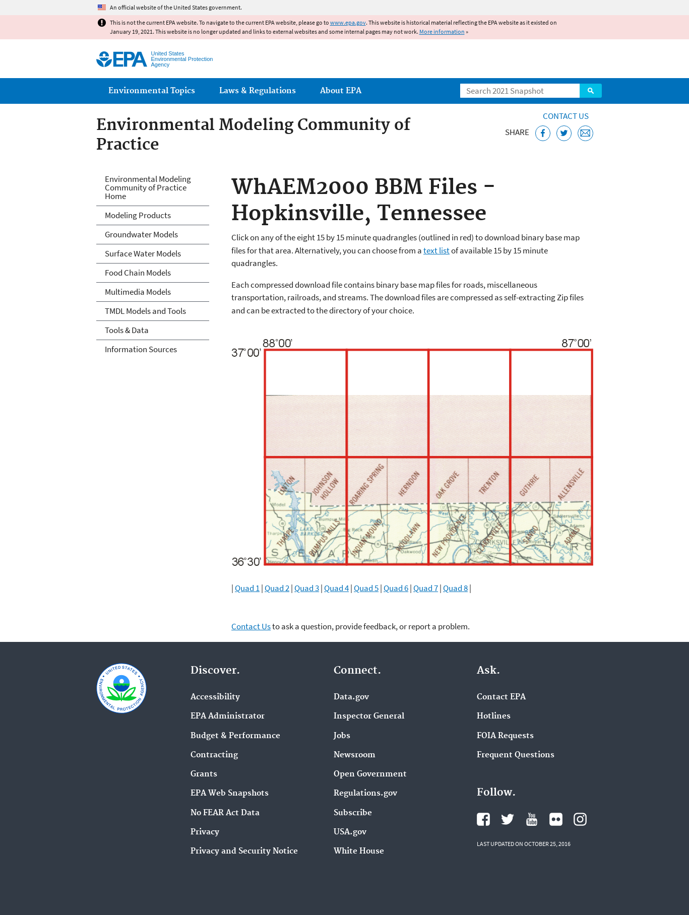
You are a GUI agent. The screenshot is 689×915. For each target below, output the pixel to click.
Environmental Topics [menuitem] (151, 91)
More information (442, 31)
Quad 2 (277, 588)
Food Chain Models (138, 272)
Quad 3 (306, 588)
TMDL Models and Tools (145, 310)
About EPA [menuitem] (340, 91)
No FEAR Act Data (225, 813)
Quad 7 (425, 588)
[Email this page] (585, 133)
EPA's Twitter (507, 819)
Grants (204, 774)
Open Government (370, 774)
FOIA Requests (505, 736)
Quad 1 (247, 588)
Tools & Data (127, 330)
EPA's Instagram (580, 819)
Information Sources (141, 349)
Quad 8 (455, 588)
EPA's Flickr (555, 819)
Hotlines (494, 716)
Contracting (214, 755)
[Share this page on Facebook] (543, 133)
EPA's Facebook (483, 819)
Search (591, 91)
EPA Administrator (228, 716)
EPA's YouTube (531, 819)
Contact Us (566, 115)
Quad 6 (396, 588)
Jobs (342, 736)
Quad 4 (336, 588)
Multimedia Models (138, 291)
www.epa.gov (348, 22)
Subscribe (353, 813)
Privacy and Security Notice (244, 851)
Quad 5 (366, 588)
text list (436, 250)
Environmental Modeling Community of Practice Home (148, 187)
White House (359, 851)
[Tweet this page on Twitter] (564, 133)
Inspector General (369, 716)
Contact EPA (501, 697)
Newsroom (354, 755)
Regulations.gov (365, 793)
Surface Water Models (143, 253)
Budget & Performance (235, 736)
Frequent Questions (515, 755)
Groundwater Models (141, 234)
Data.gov (351, 697)
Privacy (205, 832)
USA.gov (350, 832)
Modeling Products (138, 215)
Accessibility (215, 697)
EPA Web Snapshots (230, 793)
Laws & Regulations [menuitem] (257, 91)
